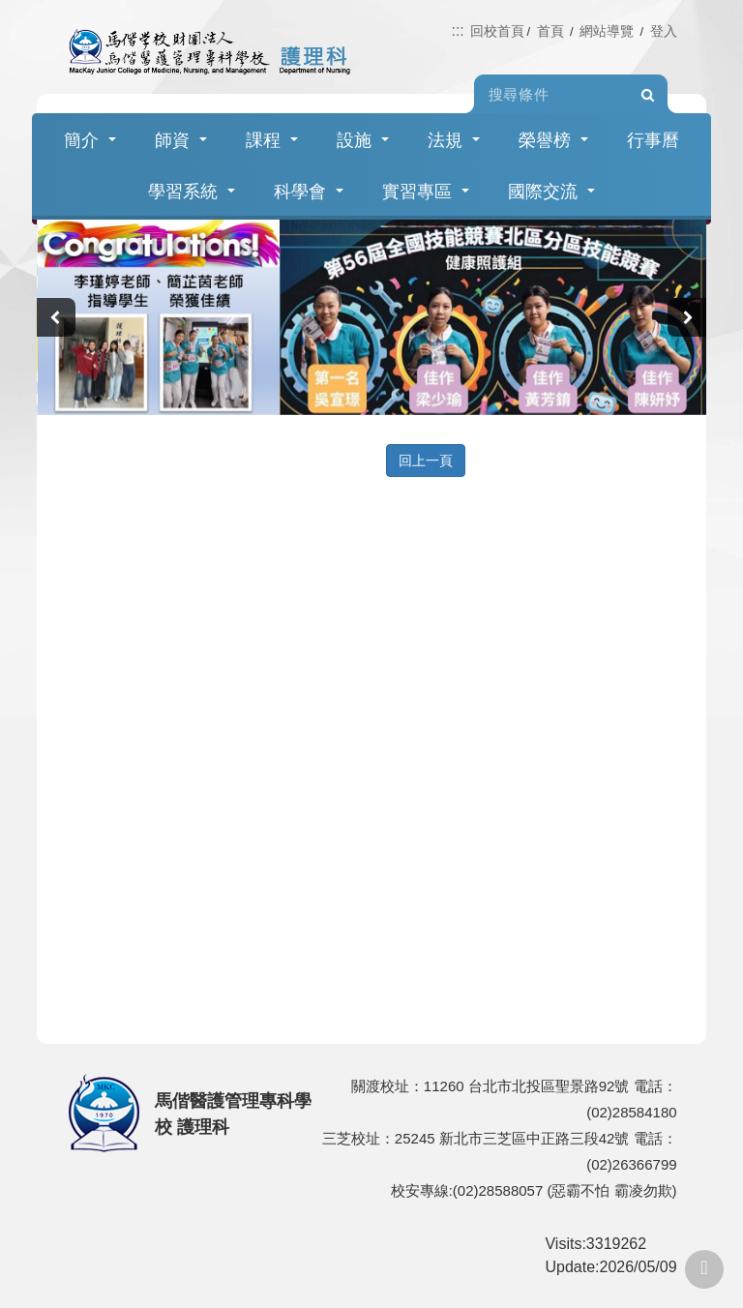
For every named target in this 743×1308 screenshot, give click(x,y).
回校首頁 (497, 31)
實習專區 (425, 191)
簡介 (90, 140)
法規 (454, 140)
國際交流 (551, 191)
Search (648, 94)
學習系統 (191, 191)
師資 (181, 140)
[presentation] (56, 317)
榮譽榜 (553, 140)
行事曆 (653, 140)
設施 (363, 140)
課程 (272, 140)
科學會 (308, 191)
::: (457, 30)
